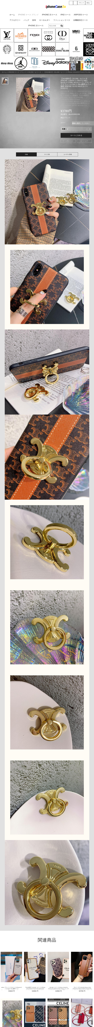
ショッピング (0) (75, 3)
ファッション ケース (61, 20)
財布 (34, 20)
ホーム (12, 15)
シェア (84, 141)
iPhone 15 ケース (49, 15)
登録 (71, 3)
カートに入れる (76, 135)
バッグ (26, 20)
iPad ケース (66, 15)
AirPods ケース (81, 15)
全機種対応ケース (80, 20)
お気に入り (68, 141)
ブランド (81, 3)
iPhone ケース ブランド (28, 15)
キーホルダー (44, 20)
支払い (88, 3)
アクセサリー (15, 20)
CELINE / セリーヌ (78, 118)
